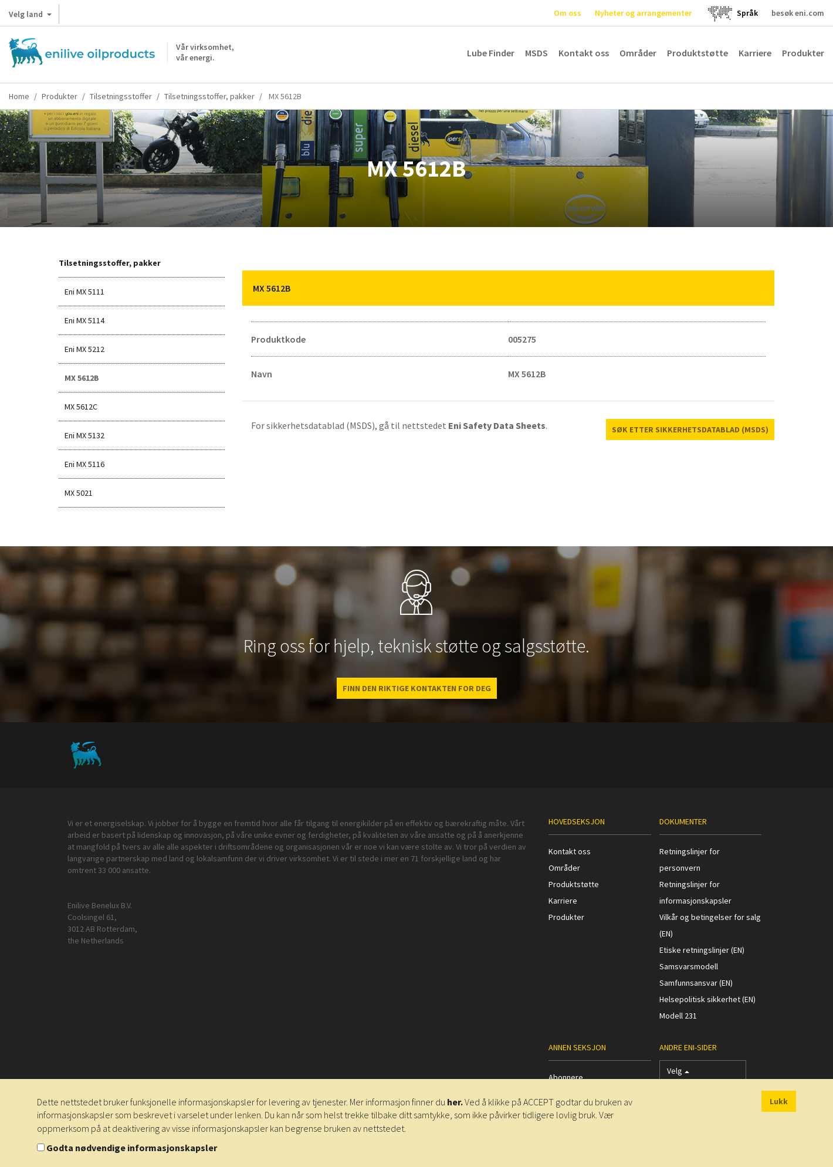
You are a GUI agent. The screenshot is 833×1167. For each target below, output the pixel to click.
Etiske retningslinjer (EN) (701, 950)
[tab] (508, 288)
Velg (678, 1073)
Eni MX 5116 (84, 464)
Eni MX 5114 (84, 320)
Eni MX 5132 (84, 435)
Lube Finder (490, 53)
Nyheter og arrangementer (643, 13)
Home (19, 96)
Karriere (755, 53)
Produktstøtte (697, 53)
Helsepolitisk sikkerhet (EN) (707, 999)
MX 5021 (79, 493)
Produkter (803, 53)
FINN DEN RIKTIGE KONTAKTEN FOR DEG (417, 688)
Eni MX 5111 (84, 291)
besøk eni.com (797, 13)
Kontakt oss (583, 53)
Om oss (567, 13)
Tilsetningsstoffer (121, 96)
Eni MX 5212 (84, 349)
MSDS (536, 53)
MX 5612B (82, 378)
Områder (637, 53)
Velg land (30, 16)
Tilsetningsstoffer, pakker (209, 96)
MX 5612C (81, 406)
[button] (757, 288)
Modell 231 (678, 1015)
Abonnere (565, 1077)
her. (455, 1102)
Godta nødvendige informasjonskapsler (131, 1148)
